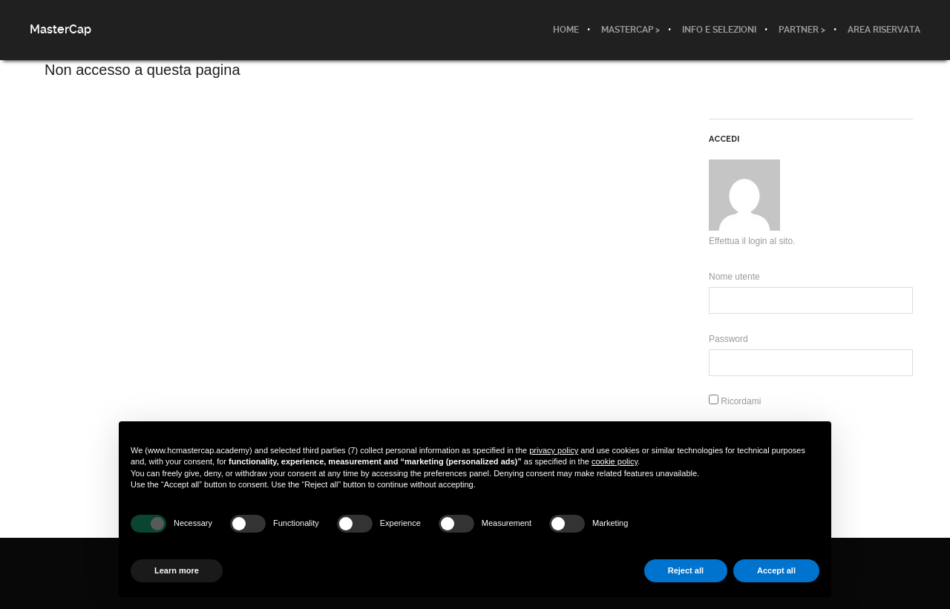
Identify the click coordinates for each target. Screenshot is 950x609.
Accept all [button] (776, 570)
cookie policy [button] (615, 461)
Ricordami (735, 401)
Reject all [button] (686, 570)
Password (728, 339)
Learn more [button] (176, 570)
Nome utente (734, 276)
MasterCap (60, 29)
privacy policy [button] (553, 450)
